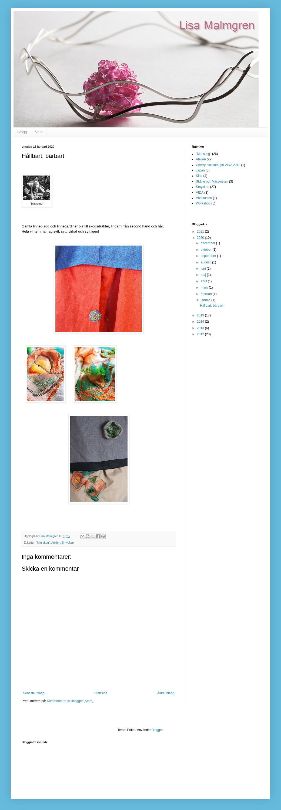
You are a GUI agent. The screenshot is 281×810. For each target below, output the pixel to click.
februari (207, 294)
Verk (39, 132)
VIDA (199, 192)
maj (204, 275)
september (209, 256)
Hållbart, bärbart (211, 306)
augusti (206, 262)
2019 (201, 315)
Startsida (100, 693)
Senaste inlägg (33, 693)
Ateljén (55, 542)
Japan (200, 170)
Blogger (157, 730)
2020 (201, 238)
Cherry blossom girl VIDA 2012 (218, 165)
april (204, 281)
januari (206, 300)
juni (204, 268)
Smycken (68, 542)
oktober (206, 250)
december (208, 243)
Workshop (203, 203)
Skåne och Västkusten (212, 181)
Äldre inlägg (165, 693)
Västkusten (204, 198)
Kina (199, 176)
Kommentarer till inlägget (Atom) (70, 701)
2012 (201, 334)
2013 (201, 328)
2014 (201, 321)
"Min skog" (43, 542)
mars (205, 287)
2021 (201, 231)
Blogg (22, 132)
